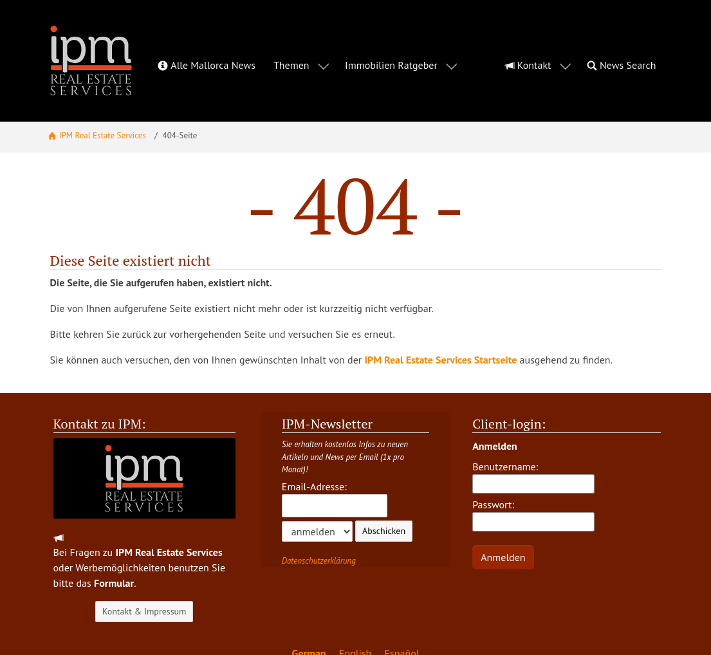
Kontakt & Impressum (144, 580)
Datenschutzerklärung (319, 529)
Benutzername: (533, 445)
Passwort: (533, 483)
